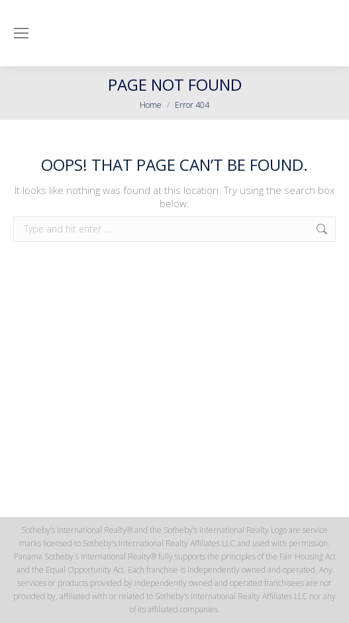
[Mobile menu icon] (21, 33)
